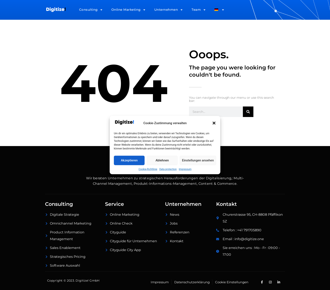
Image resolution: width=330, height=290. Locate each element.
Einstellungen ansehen (198, 160)
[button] (214, 123)
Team (199, 9)
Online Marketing (128, 9)
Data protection (168, 169)
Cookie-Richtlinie (147, 169)
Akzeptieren (129, 160)
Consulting (91, 9)
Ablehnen (162, 160)
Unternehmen (168, 9)
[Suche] (248, 111)
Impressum (185, 169)
